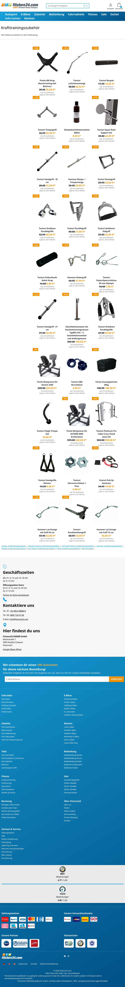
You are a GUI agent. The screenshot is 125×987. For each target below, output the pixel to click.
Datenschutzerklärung (49, 964)
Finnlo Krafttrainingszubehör (68, 548)
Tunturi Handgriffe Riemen (47, 482)
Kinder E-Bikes (69, 708)
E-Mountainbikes (70, 699)
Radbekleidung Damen (73, 755)
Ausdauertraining (8, 780)
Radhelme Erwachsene (73, 764)
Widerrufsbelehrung (9, 839)
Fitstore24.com (66, 971)
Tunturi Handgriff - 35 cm (47, 181)
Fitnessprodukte (70, 792)
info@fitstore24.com (19, 619)
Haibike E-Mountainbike (73, 715)
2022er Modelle (70, 789)
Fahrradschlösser (8, 727)
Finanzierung (6, 852)
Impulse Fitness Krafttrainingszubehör (44, 546)
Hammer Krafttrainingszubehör (109, 546)
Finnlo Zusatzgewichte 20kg (106, 383)
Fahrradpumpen (8, 736)
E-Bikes (26, 14)
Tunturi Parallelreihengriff (77, 531)
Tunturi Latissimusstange (76, 82)
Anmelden (116, 679)
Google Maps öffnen (12, 649)
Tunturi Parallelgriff (76, 228)
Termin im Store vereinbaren (16, 595)
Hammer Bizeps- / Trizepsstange (76, 181)
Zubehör (39, 14)
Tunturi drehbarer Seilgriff (106, 230)
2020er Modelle (70, 783)
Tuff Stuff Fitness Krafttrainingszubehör (78, 546)
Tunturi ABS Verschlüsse (77, 383)
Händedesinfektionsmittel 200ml (77, 131)
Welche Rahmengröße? (10, 811)
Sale (104, 14)
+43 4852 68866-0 (18, 611)
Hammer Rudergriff (76, 277)
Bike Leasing (6, 855)
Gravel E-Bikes (69, 702)
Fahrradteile (76, 14)
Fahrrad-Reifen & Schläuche (12, 758)
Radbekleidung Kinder (73, 761)
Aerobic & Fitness (8, 792)
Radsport (11, 14)
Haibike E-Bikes (70, 733)
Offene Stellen (69, 811)
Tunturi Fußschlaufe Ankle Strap (47, 279)
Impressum (23, 964)
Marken (29, 18)
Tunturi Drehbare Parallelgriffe (47, 230)
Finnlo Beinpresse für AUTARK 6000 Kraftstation (77, 434)
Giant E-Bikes (69, 740)
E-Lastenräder (69, 712)
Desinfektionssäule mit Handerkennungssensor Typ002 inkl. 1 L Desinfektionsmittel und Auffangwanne (77, 332)
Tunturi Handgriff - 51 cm (47, 328)
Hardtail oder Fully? (9, 808)
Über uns (67, 805)
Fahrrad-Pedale (7, 755)
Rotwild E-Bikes (70, 730)
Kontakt (67, 820)
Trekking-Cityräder (8, 705)
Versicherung (6, 858)
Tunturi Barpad (106, 80)
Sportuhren (6, 786)
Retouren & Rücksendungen (12, 848)
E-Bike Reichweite (8, 817)
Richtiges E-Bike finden (10, 805)
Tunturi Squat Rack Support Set (106, 131)
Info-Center (13, 18)
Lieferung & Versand (9, 845)
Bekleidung (56, 14)
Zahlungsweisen (8, 833)
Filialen (67, 808)
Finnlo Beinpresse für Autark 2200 (47, 383)
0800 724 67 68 (17, 615)
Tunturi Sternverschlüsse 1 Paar (77, 483)
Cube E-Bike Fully (71, 743)
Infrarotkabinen (7, 789)
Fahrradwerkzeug (8, 733)
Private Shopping (71, 817)
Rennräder (5, 699)
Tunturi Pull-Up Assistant (106, 482)
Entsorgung (6, 842)
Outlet (114, 14)
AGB (3, 836)
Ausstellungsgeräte (71, 780)
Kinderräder (6, 708)
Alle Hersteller (88, 548)
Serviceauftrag (70, 814)
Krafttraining (6, 783)
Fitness (93, 14)
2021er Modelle (70, 786)
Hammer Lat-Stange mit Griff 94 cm (47, 531)
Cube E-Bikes (69, 727)
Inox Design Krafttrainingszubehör (41, 548)
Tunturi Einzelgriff (106, 179)
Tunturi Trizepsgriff (47, 129)
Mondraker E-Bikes (71, 736)
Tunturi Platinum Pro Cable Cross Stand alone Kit (106, 434)
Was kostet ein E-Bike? (10, 814)
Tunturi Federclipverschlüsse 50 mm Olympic (106, 280)
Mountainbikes (7, 702)
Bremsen (5, 764)
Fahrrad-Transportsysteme (12, 740)
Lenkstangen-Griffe (9, 768)
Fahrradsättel (6, 761)
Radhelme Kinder (71, 768)
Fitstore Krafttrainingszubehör (13, 548)
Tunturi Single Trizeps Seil (47, 432)
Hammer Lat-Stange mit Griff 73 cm (106, 531)
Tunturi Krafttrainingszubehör (13, 546)
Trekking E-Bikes (70, 705)
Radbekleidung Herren (73, 758)
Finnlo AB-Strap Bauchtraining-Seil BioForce (47, 83)
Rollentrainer (6, 712)
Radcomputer (6, 730)
